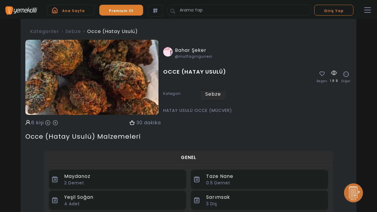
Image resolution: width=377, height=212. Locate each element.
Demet (74, 183)
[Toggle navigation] (367, 10)
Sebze (73, 31)
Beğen (322, 81)
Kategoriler (44, 31)
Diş (211, 204)
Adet (72, 204)
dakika (152, 123)
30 (139, 123)
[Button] (173, 11)
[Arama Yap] (239, 10)
